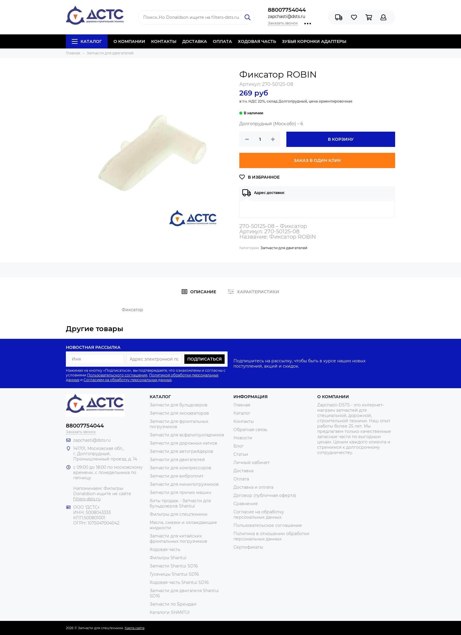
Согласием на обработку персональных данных (127, 380)
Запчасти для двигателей (283, 248)
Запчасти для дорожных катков (183, 443)
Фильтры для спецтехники (179, 514)
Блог (238, 446)
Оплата (241, 479)
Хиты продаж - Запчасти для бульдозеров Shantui (180, 503)
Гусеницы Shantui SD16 (174, 574)
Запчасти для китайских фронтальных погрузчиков (178, 538)
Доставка (243, 470)
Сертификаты (248, 547)
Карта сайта (134, 628)
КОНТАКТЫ (163, 41)
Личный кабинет (251, 462)
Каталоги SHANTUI (170, 612)
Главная (241, 405)
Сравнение (245, 503)
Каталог (87, 41)
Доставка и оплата (253, 487)
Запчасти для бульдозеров (179, 405)
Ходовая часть (165, 549)
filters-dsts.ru (87, 499)
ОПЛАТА (222, 41)
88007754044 (287, 10)
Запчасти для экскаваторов (179, 413)
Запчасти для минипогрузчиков (184, 484)
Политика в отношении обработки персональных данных (271, 536)
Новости (242, 437)
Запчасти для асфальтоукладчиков (187, 435)
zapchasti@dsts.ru (286, 16)
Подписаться (204, 359)
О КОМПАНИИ (129, 41)
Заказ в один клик (317, 160)
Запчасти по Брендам (173, 604)
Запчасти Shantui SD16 (174, 566)
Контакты (243, 421)
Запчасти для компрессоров (180, 467)
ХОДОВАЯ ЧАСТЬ (257, 41)
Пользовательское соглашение (267, 525)
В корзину (341, 139)
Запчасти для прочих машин (180, 492)
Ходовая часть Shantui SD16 (179, 582)
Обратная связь (250, 429)
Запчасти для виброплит (176, 476)
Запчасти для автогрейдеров (181, 451)
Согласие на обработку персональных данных (258, 514)
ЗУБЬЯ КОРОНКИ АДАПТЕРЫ (314, 41)
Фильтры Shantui (168, 557)
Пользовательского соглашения (117, 375)
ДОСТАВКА (194, 41)
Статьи (240, 454)
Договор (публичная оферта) (264, 495)
